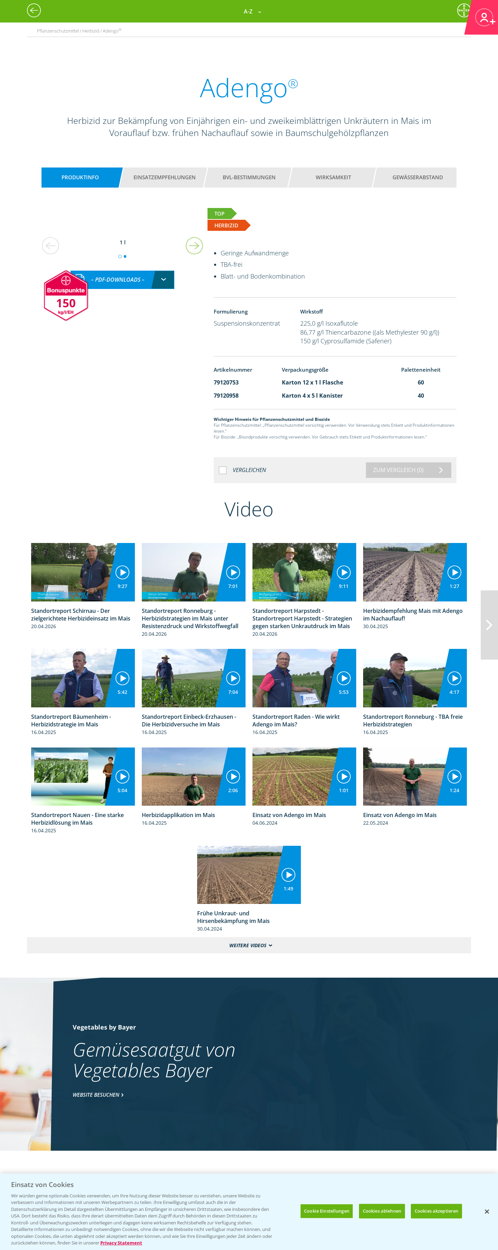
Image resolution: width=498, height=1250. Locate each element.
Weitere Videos (247, 945)
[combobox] (122, 272)
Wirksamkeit (333, 177)
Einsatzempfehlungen (164, 177)
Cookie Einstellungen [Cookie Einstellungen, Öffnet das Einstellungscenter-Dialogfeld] (326, 1211)
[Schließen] (487, 1211)
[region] (249, 1212)
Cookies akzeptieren (436, 1211)
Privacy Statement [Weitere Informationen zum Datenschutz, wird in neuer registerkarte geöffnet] (121, 1243)
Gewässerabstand (418, 177)
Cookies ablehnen (382, 1211)
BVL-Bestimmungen (249, 177)
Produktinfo (80, 177)
